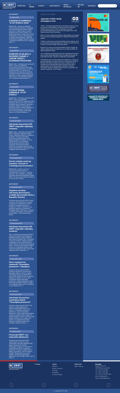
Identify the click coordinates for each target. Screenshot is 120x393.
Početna (21, 6)
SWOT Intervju (67, 6)
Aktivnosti (55, 6)
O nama (31, 6)
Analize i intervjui (57, 368)
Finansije (54, 370)
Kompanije (55, 372)
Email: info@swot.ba (101, 376)
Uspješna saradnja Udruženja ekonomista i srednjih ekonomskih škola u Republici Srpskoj (21, 193)
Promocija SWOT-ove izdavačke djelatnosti (18, 336)
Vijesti (41, 6)
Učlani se (81, 6)
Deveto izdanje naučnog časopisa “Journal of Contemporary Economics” (21, 163)
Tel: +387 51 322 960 (101, 370)
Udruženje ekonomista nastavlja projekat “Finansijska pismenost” (20, 300)
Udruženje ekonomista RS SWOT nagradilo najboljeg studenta (21, 126)
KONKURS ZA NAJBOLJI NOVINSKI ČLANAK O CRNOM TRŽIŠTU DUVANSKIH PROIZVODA (20, 57)
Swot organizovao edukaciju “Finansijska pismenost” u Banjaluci (19, 264)
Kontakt (92, 6)
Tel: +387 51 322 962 (101, 372)
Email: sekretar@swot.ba (102, 378)
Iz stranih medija (57, 374)
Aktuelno (54, 366)
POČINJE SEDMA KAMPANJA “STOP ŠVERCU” (17, 92)
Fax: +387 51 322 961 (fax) (103, 374)
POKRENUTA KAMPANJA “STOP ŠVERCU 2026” (20, 22)
